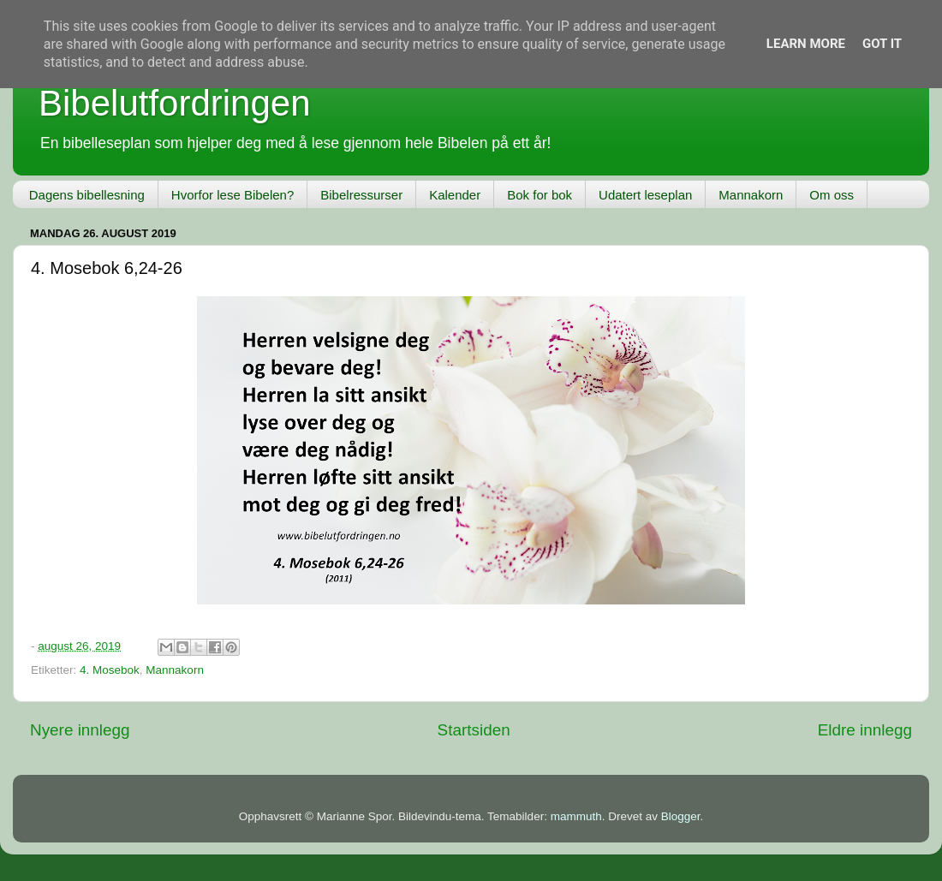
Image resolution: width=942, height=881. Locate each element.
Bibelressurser (361, 195)
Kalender (454, 195)
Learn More (805, 43)
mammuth (576, 816)
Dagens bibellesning (87, 195)
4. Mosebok (110, 670)
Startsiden (474, 730)
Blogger (681, 816)
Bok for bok (539, 195)
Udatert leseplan (645, 195)
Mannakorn (750, 195)
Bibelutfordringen (175, 103)
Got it (882, 43)
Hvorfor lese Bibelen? (232, 195)
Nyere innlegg (80, 730)
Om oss (831, 195)
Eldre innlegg (865, 730)
